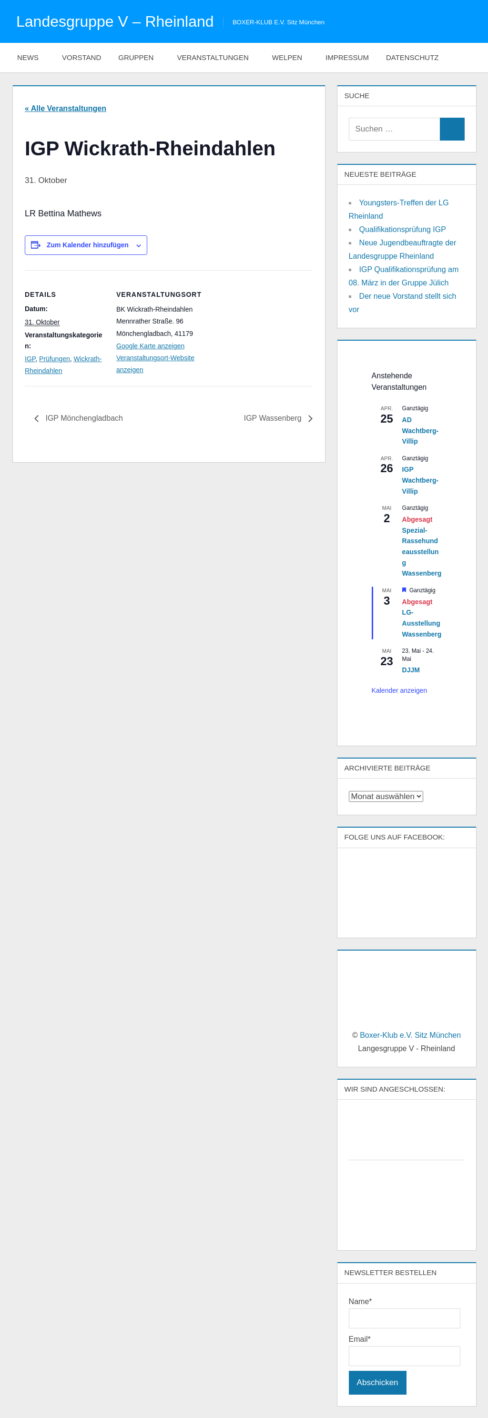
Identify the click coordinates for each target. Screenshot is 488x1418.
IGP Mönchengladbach (83, 418)
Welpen (292, 57)
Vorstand (81, 57)
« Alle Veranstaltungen (65, 108)
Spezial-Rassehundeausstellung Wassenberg (422, 552)
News (33, 57)
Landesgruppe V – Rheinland (115, 21)
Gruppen (140, 57)
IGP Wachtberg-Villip (420, 480)
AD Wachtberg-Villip (420, 430)
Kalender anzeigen (399, 690)
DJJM (411, 670)
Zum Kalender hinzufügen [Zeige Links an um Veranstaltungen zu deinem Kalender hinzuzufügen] (88, 245)
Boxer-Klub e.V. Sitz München (410, 1035)
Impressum (347, 57)
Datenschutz (417, 57)
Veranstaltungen (217, 57)
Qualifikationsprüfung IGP (402, 229)
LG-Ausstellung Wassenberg (422, 623)
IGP (30, 359)
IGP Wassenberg (274, 418)
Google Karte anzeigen (150, 346)
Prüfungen (54, 359)
